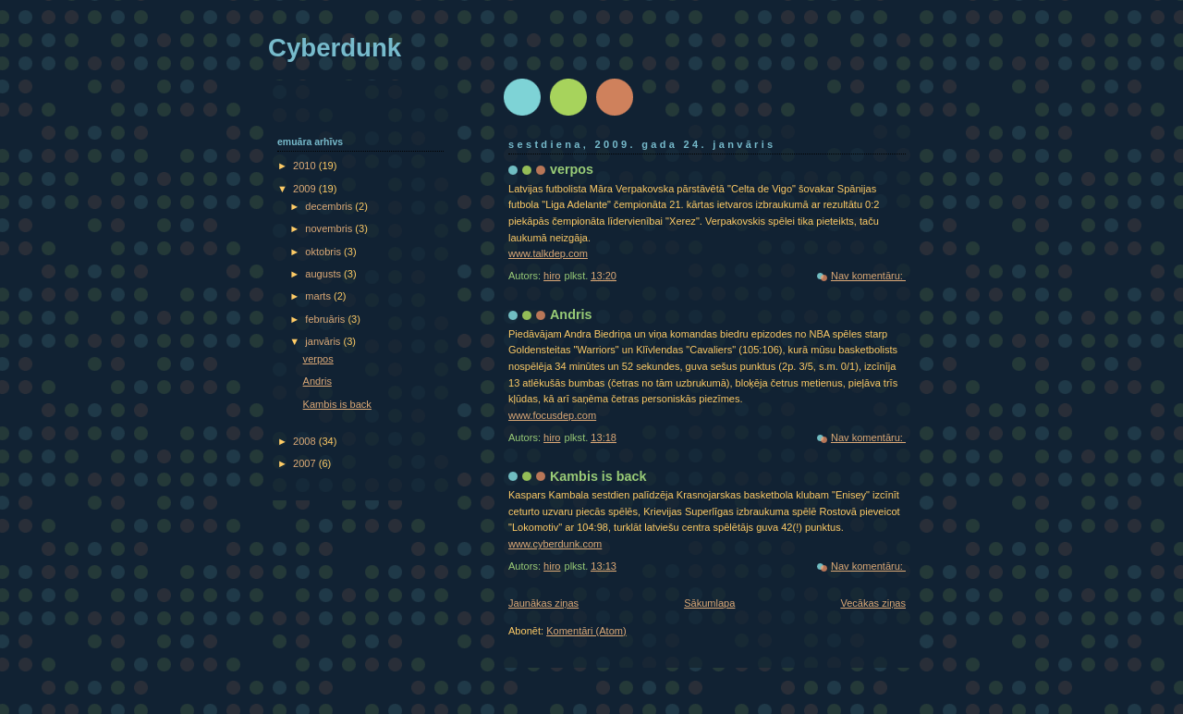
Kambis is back (598, 476)
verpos (571, 169)
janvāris (324, 341)
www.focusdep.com (552, 415)
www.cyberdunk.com (555, 543)
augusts (324, 273)
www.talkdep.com (548, 253)
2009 (306, 188)
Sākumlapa (709, 603)
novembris (330, 228)
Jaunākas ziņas (543, 603)
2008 (306, 441)
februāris (326, 319)
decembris (330, 206)
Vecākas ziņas (873, 603)
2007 (306, 463)
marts (319, 296)
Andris (571, 314)
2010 (306, 165)
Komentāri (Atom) (586, 630)
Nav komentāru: (868, 275)
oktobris (324, 251)
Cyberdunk (334, 47)
